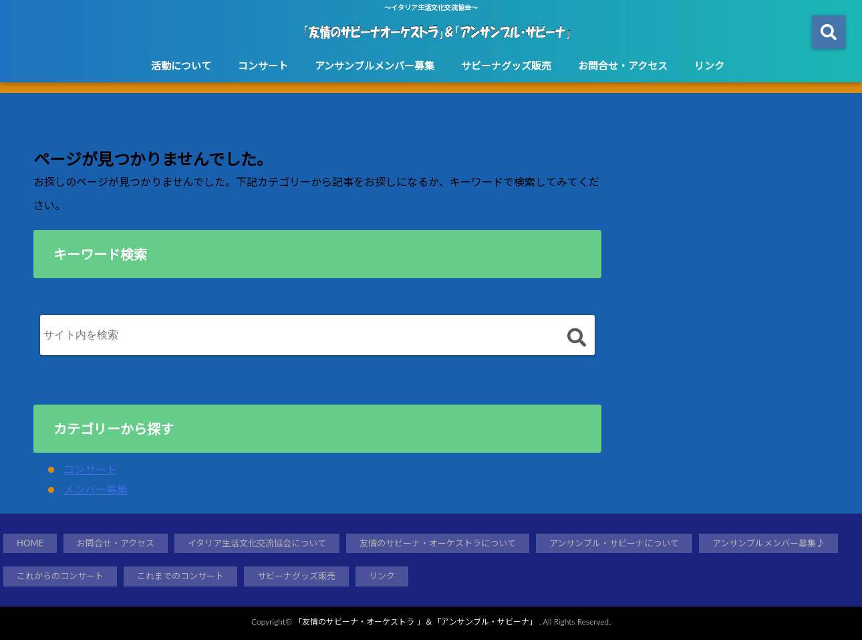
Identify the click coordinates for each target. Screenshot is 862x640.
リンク (709, 66)
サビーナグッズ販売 (506, 66)
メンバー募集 (95, 489)
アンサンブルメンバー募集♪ (768, 543)
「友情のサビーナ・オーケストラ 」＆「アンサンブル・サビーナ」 (415, 622)
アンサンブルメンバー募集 (374, 66)
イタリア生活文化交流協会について (257, 543)
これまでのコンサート (180, 575)
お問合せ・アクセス (623, 66)
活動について (181, 66)
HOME (30, 543)
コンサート (263, 66)
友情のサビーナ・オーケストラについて (438, 543)
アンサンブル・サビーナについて (614, 543)
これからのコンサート (60, 575)
